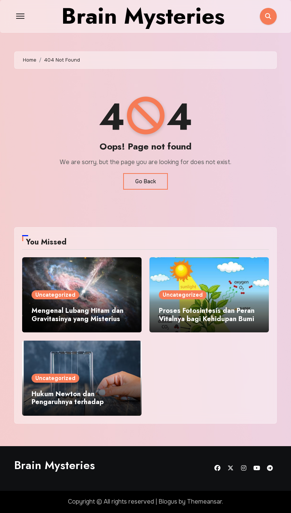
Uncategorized (55, 294)
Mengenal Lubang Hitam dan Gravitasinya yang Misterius (78, 315)
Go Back (145, 181)
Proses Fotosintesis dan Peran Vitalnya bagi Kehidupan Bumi (207, 315)
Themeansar (204, 501)
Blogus (167, 501)
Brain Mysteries (54, 465)
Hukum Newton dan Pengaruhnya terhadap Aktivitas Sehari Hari (68, 402)
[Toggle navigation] (20, 16)
